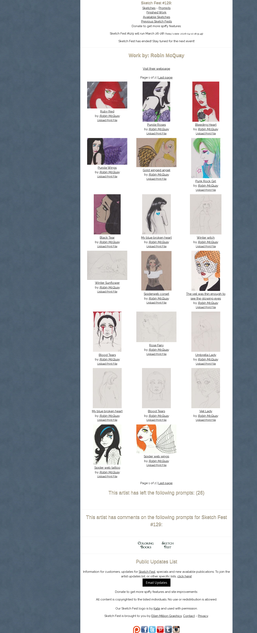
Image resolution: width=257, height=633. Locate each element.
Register (63, 47)
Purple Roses (158, 125)
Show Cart (48, 52)
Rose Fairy (158, 345)
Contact (191, 616)
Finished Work (158, 12)
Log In (44, 47)
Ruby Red (111, 111)
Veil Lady (206, 411)
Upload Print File (111, 120)
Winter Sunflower (110, 283)
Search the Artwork (54, 41)
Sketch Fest (149, 572)
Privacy (205, 616)
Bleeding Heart (206, 125)
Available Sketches (158, 17)
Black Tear (110, 237)
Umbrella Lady (206, 355)
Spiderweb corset (158, 294)
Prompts (167, 8)
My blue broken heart (158, 237)
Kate (159, 608)
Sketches (151, 8)
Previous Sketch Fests (158, 21)
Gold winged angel (158, 170)
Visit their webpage (158, 69)
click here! (186, 576)
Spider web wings (158, 456)
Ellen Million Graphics (168, 616)
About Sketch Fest (55, 29)
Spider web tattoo (111, 467)
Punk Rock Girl (206, 181)
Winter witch (206, 237)
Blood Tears (110, 355)
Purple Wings (110, 168)
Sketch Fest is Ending (55, 23)
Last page (167, 77)
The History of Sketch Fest (54, 35)
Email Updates (158, 582)
